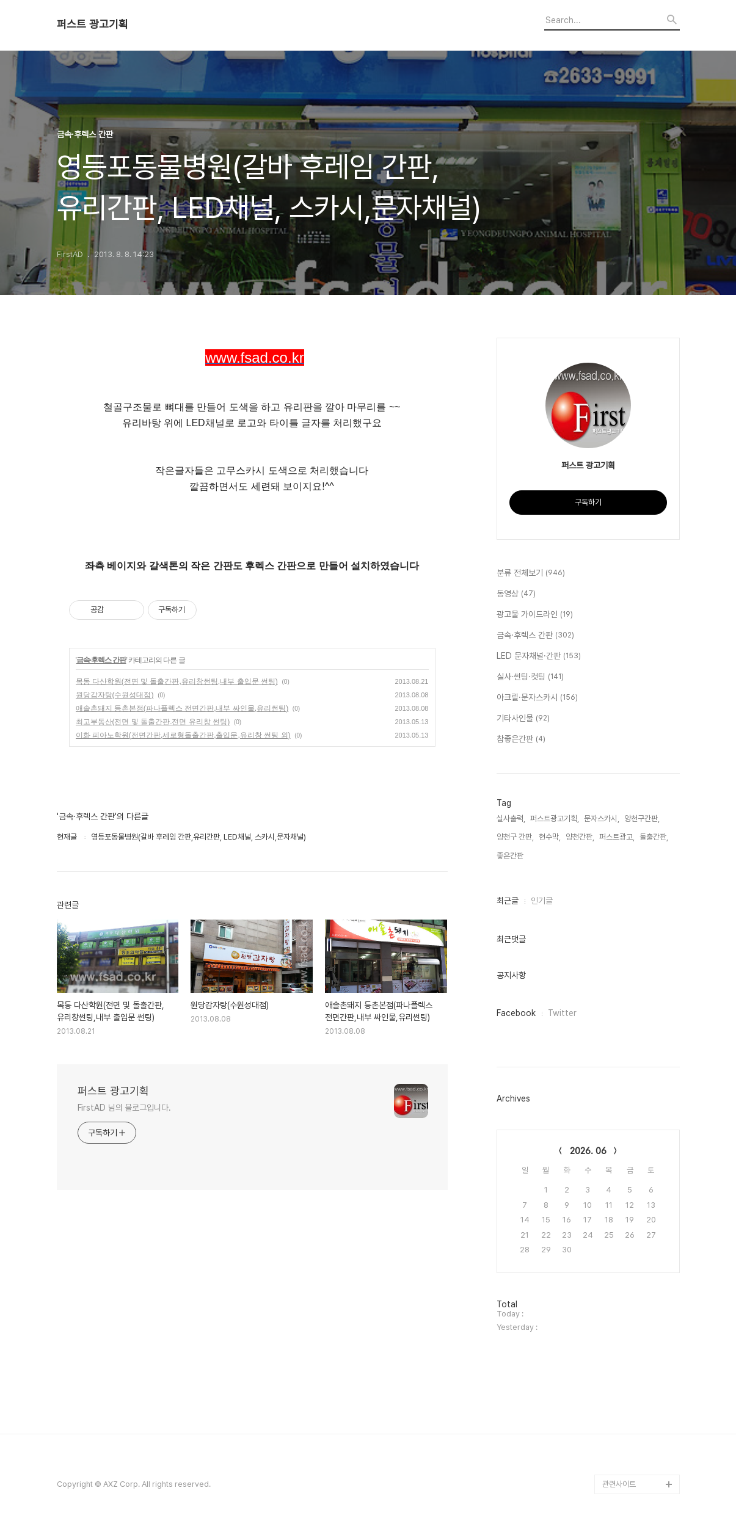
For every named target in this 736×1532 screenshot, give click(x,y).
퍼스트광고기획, (554, 818)
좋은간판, (511, 855)
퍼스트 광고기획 (92, 24)
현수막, (550, 836)
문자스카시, (601, 818)
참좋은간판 (521, 739)
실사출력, (511, 818)
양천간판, (580, 836)
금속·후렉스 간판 (101, 660)
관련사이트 (619, 1484)
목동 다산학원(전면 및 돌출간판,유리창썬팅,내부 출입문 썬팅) (177, 681)
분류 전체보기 (531, 573)
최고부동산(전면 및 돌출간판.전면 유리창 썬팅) (153, 721)
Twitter (562, 1013)
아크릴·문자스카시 (537, 698)
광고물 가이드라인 (535, 615)
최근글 (508, 901)
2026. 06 (588, 1150)
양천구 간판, (515, 836)
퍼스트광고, (617, 836)
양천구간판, (642, 818)
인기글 (542, 901)
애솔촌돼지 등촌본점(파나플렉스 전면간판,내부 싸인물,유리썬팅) (182, 708)
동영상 (516, 594)
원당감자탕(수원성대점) (115, 695)
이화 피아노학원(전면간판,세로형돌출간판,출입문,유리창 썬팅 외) (183, 735)
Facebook (516, 1013)
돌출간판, (653, 836)
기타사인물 (523, 719)
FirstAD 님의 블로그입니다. (124, 1108)
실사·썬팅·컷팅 (530, 677)
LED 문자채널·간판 (539, 656)
